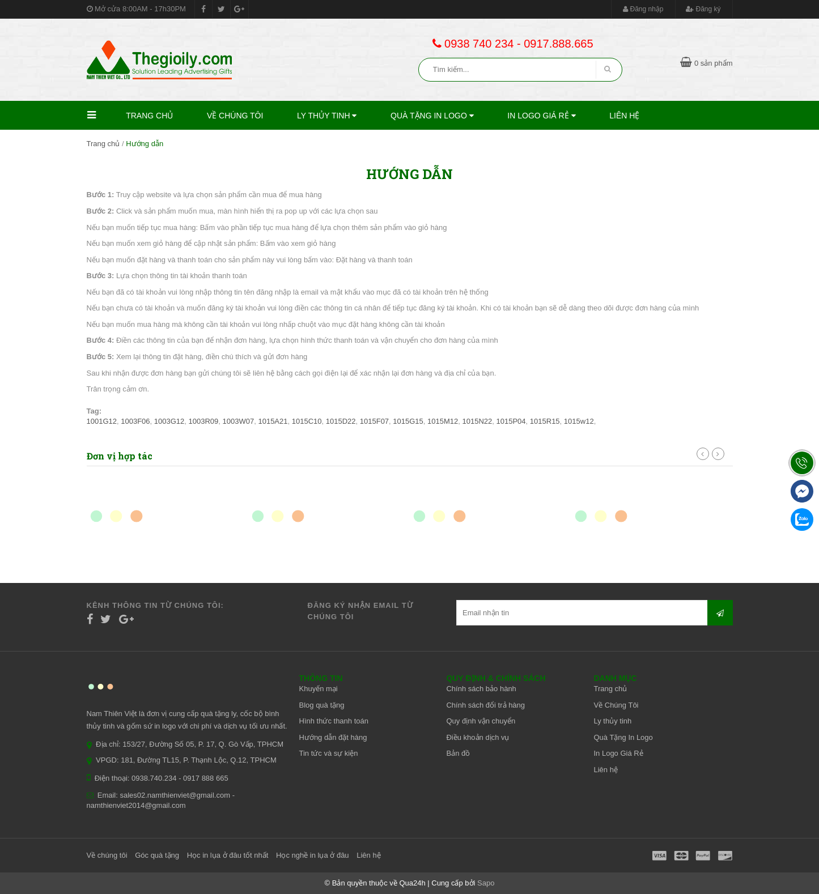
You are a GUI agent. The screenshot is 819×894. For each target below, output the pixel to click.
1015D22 (341, 421)
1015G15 (408, 421)
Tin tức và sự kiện (328, 753)
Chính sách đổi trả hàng (485, 705)
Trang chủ (149, 115)
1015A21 (272, 421)
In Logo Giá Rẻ (541, 115)
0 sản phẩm (706, 63)
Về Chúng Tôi (235, 115)
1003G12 (169, 421)
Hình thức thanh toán (333, 721)
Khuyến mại (318, 688)
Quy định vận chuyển (480, 721)
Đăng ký (703, 9)
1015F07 (374, 421)
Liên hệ (624, 115)
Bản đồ (458, 753)
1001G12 (102, 421)
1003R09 (204, 421)
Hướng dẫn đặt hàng (333, 737)
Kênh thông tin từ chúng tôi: (155, 605)
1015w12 (579, 421)
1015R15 (545, 421)
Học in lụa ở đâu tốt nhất (228, 855)
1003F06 (135, 421)
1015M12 (442, 421)
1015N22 (477, 421)
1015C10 (307, 421)
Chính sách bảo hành (481, 688)
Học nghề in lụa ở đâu (312, 855)
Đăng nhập (643, 9)
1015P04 (511, 421)
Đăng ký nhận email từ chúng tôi (360, 611)
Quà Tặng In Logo (432, 115)
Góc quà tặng (157, 855)
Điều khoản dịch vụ (477, 737)
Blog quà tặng (322, 705)
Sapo (485, 883)
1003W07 (238, 421)
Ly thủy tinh (327, 115)
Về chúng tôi (107, 855)
